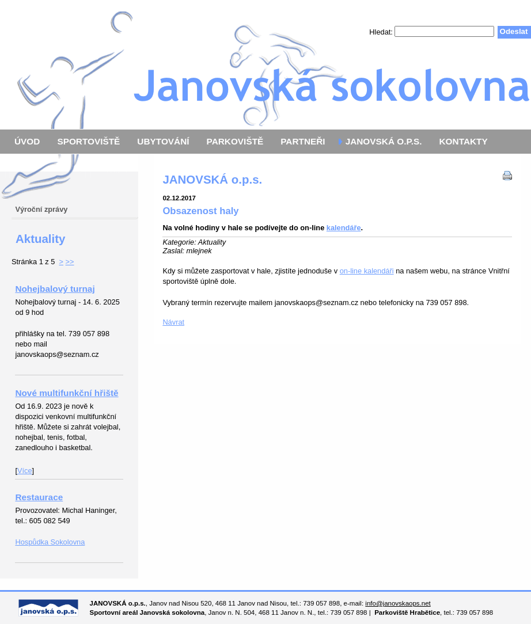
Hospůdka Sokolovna (50, 542)
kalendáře (344, 227)
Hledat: (382, 31)
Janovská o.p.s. (265, 65)
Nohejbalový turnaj (54, 289)
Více (24, 470)
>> (70, 261)
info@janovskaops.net (397, 603)
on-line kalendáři (367, 271)
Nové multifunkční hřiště (66, 393)
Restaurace (39, 497)
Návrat (173, 322)
